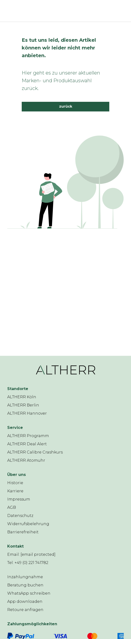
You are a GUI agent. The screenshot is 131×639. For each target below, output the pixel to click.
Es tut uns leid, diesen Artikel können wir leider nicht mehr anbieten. (59, 47)
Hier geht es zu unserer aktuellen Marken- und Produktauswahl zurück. (61, 80)
